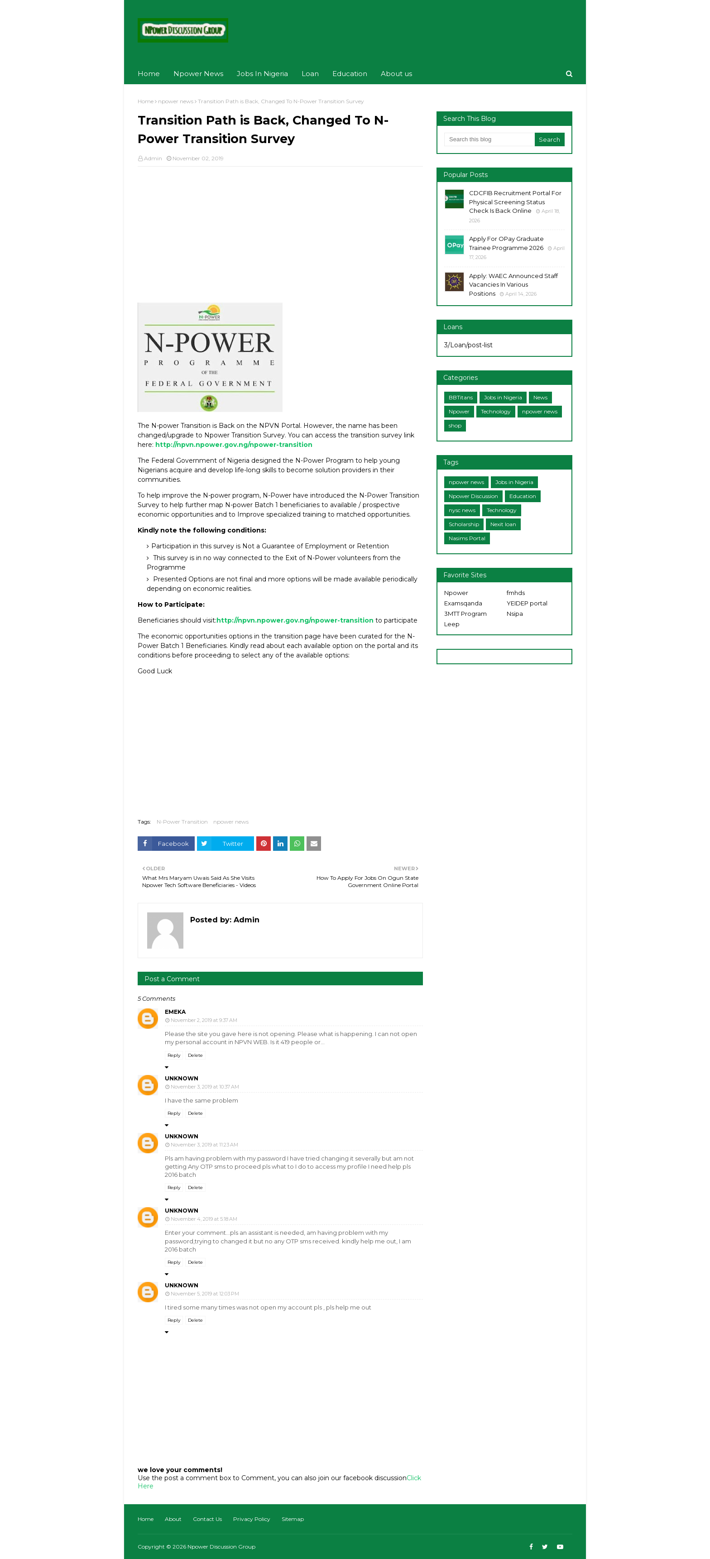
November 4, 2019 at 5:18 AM (204, 1219)
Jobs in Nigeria (503, 397)
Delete (195, 1055)
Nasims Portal (467, 538)
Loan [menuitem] (310, 73)
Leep (452, 624)
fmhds (516, 592)
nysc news (462, 510)
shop (455, 425)
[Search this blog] (489, 139)
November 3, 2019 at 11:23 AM (204, 1145)
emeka (175, 1011)
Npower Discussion (473, 496)
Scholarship (464, 524)
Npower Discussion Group (221, 1546)
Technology (496, 411)
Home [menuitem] (149, 73)
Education (522, 496)
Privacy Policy (251, 1519)
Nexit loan (503, 524)
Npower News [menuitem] (198, 73)
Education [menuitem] (349, 73)
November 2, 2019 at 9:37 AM (204, 1020)
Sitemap (293, 1519)
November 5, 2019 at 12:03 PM (205, 1293)
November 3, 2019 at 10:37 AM (205, 1087)
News (540, 397)
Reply (174, 1055)
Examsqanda (463, 603)
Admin (153, 158)
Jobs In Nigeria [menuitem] (262, 73)
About (173, 1519)
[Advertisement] (280, 239)
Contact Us (207, 1519)
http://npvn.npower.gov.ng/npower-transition (233, 445)
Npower (459, 411)
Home (146, 101)
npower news (175, 101)
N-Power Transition (182, 821)
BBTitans (461, 397)
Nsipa (515, 613)
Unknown (181, 1078)
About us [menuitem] (396, 73)
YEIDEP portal (527, 603)
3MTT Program (465, 613)
